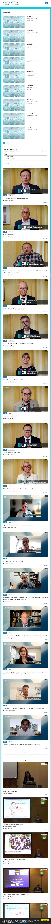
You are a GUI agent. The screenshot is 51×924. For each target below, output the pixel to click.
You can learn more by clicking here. (20, 922)
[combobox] (25, 156)
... (28, 166)
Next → (10, 143)
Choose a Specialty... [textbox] (9, 158)
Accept (45, 920)
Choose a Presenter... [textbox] (9, 156)
